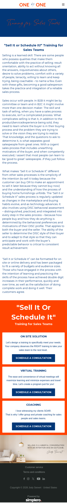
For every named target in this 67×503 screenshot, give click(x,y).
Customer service (34, 467)
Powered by (21, 499)
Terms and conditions (34, 472)
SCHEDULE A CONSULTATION (33, 358)
